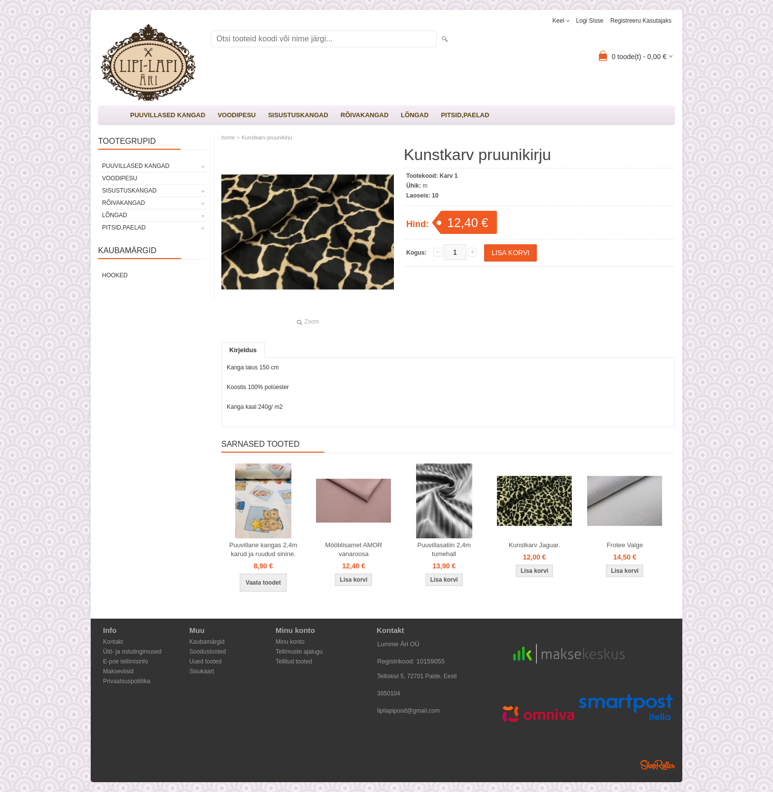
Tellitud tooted (294, 661)
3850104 (388, 693)
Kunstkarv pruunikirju (267, 137)
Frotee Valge (625, 545)
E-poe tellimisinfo (125, 661)
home (228, 137)
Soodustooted (207, 651)
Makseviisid (118, 671)
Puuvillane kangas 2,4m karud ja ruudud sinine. (263, 549)
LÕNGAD (414, 115)
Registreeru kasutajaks (640, 20)
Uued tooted (205, 661)
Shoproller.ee (657, 765)
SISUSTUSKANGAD (298, 115)
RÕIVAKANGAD (364, 115)
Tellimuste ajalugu (299, 651)
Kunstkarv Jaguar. (534, 545)
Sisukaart (201, 671)
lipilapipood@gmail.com (408, 710)
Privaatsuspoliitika (126, 681)
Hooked (115, 275)
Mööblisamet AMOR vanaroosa (354, 549)
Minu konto (290, 641)
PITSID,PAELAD (465, 115)
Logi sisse (589, 20)
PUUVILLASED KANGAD (167, 115)
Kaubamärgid (206, 641)
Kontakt (113, 641)
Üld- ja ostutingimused (132, 651)
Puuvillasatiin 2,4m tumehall (443, 549)
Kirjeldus (243, 350)
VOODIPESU (236, 115)
